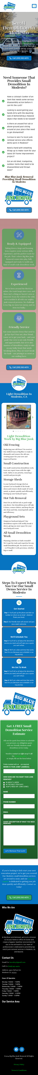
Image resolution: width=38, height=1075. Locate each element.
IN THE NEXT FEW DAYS (14, 784)
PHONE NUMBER (10, 802)
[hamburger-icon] (34, 6)
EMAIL (6, 812)
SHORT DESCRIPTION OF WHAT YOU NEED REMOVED (19, 822)
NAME (6, 792)
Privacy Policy (19, 1065)
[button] (5, 417)
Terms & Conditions (19, 1070)
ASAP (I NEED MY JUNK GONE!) (17, 787)
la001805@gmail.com (17, 962)
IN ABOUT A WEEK (12, 782)
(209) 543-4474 (20, 756)
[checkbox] (4, 782)
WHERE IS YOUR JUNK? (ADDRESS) (17, 767)
